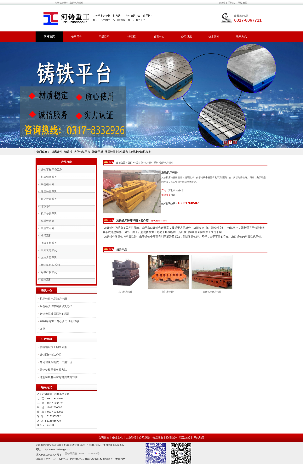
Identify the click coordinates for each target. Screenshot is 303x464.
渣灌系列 (46, 235)
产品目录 (104, 36)
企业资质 (131, 437)
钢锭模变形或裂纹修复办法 (56, 306)
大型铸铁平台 (82, 151)
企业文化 (117, 437)
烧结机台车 (144, 151)
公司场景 (186, 36)
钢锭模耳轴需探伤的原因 (55, 313)
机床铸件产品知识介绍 (53, 298)
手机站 (231, 2)
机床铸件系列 (151, 162)
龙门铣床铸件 (125, 291)
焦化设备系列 (49, 198)
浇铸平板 (97, 151)
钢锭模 (132, 36)
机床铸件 (56, 151)
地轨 (133, 151)
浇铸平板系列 (49, 242)
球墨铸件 (110, 151)
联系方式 (241, 36)
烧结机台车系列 (50, 264)
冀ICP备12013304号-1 (48, 454)
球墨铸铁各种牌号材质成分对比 (59, 377)
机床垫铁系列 (49, 213)
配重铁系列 (47, 220)
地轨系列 (46, 206)
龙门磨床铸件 (169, 291)
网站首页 (49, 36)
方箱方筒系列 (49, 257)
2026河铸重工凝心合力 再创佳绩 (59, 321)
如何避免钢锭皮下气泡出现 (56, 362)
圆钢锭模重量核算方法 (53, 369)
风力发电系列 (49, 250)
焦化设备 (122, 151)
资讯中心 (159, 36)
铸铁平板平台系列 (51, 169)
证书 (42, 328)
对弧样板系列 (49, 272)
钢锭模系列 (47, 184)
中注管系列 (47, 228)
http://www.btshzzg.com (57, 449)
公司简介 (76, 36)
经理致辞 (171, 437)
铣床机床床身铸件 (212, 291)
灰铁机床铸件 (167, 162)
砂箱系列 (46, 279)
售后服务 (157, 437)
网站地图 (242, 2)
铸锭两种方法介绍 (50, 354)
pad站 (222, 2)
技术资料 (214, 36)
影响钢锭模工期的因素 (53, 347)
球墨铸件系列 (49, 191)
